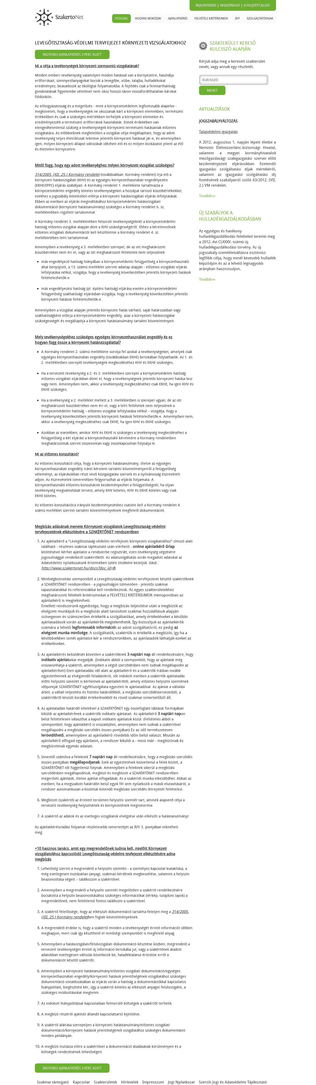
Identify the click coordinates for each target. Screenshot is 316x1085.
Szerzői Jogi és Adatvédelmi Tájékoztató (233, 1082)
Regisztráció (230, 5)
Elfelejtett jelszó (257, 5)
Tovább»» (207, 196)
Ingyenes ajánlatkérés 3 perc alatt (72, 54)
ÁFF (237, 18)
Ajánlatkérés (177, 18)
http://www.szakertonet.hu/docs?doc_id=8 (78, 568)
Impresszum (153, 1082)
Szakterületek (105, 1082)
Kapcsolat (81, 1082)
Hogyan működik (148, 18)
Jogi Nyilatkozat (181, 1082)
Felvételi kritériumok (211, 18)
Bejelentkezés (206, 5)
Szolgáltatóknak (260, 18)
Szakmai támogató (53, 1082)
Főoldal (121, 18)
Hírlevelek (129, 1082)
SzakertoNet (60, 17)
